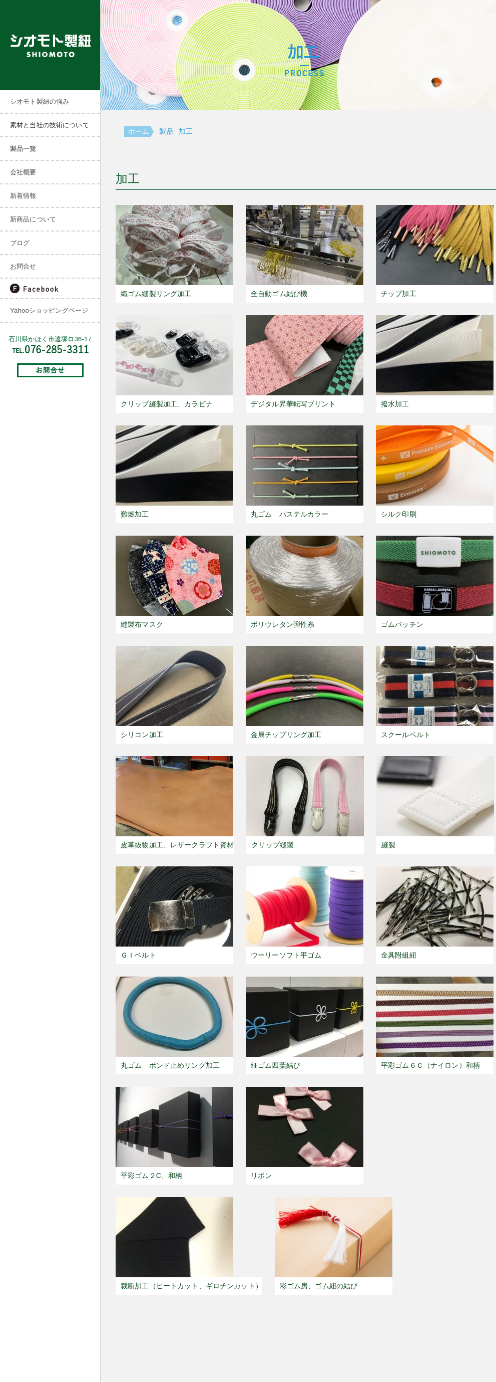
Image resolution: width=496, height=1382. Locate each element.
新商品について (33, 219)
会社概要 (23, 172)
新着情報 (23, 195)
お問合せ (23, 266)
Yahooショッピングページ (49, 310)
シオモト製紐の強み (39, 101)
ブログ (20, 243)
